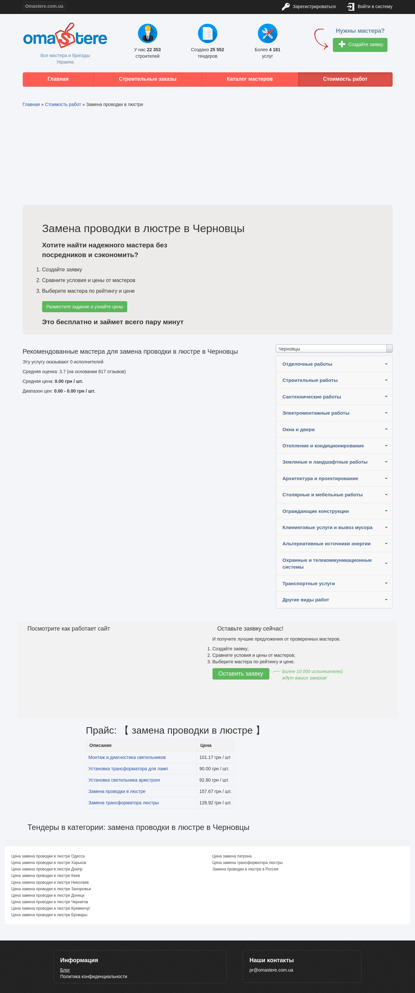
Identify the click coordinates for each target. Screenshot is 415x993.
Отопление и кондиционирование (323, 445)
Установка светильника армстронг (125, 780)
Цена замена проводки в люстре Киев (45, 875)
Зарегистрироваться (309, 7)
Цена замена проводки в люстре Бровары (49, 915)
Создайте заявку (361, 45)
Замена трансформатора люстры (124, 802)
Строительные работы (310, 380)
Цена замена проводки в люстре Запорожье (51, 889)
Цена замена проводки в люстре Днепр (46, 869)
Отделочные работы (308, 364)
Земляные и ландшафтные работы (325, 462)
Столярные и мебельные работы (323, 494)
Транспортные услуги (309, 583)
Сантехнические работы (312, 396)
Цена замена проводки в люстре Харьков (48, 862)
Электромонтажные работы (316, 413)
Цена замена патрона (232, 856)
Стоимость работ (345, 79)
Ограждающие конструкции (316, 511)
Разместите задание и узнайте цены (84, 306)
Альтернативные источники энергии (327, 543)
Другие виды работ (306, 599)
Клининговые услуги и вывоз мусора (328, 527)
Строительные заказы (148, 79)
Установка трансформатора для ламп (128, 768)
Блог (65, 970)
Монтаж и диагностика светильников (127, 757)
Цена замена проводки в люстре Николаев (50, 882)
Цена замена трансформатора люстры (248, 862)
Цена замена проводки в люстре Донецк (47, 895)
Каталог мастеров (250, 79)
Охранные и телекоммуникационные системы (327, 563)
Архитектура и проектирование (321, 478)
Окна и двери (299, 429)
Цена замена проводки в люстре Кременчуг (50, 908)
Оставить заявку (240, 673)
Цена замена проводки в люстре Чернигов (49, 902)
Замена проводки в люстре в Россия (245, 869)
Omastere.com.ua (44, 6)
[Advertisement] (208, 156)
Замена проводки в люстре (117, 791)
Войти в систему (370, 7)
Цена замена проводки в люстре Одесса (48, 856)
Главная (57, 79)
